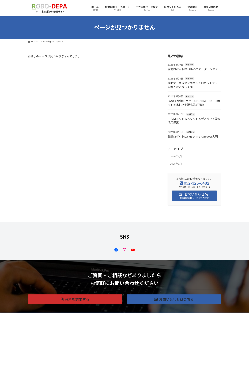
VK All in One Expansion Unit (147, 385)
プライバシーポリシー (41, 315)
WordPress (105, 385)
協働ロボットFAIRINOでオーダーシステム (194, 69)
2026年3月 (176, 163)
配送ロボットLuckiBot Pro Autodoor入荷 (193, 136)
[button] (75, 299)
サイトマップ (65, 315)
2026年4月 (176, 156)
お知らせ (189, 65)
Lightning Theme (123, 385)
